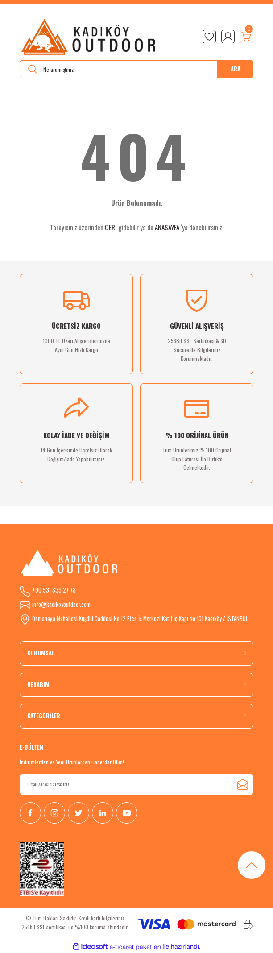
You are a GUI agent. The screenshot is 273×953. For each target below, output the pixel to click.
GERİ (111, 227)
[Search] (136, 69)
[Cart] (246, 36)
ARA (235, 69)
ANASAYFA (167, 227)
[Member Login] (228, 36)
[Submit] (242, 784)
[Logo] (89, 37)
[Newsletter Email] (136, 784)
